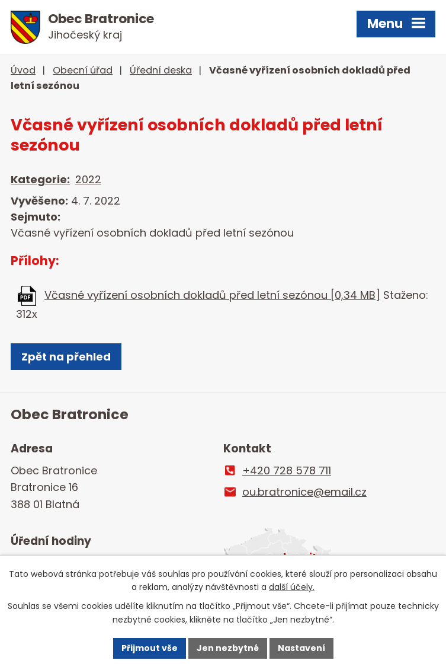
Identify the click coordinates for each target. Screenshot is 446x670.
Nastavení (301, 648)
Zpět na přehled (66, 356)
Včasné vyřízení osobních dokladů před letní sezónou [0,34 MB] (212, 295)
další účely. (292, 588)
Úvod (23, 70)
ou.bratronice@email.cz (304, 491)
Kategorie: (40, 179)
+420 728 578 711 (286, 470)
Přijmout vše (149, 648)
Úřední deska (161, 70)
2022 (88, 179)
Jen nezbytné (228, 648)
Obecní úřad (83, 70)
